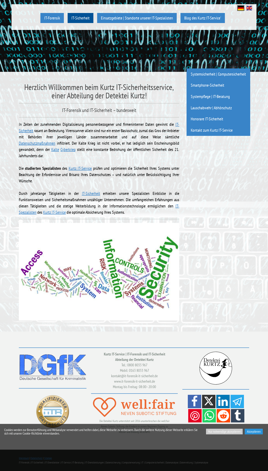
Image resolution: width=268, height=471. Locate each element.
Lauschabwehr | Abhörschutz (211, 107)
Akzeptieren (254, 431)
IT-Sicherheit (80, 18)
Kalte (55, 149)
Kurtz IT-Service (80, 168)
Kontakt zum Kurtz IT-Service (212, 130)
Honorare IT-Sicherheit (207, 118)
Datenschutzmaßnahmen (37, 143)
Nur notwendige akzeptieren (224, 431)
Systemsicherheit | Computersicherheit (218, 74)
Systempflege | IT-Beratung (210, 96)
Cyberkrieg (68, 149)
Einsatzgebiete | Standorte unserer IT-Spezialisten (137, 18)
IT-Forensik (52, 18)
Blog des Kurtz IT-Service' (202, 18)
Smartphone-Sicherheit (207, 85)
